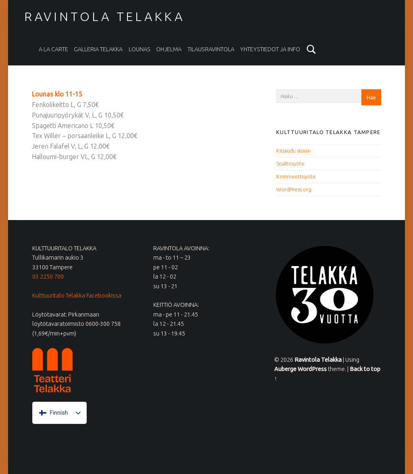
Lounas (139, 49)
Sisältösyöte (290, 163)
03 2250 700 (48, 276)
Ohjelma (168, 49)
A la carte (53, 49)
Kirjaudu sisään (293, 150)
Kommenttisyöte (296, 176)
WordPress (312, 369)
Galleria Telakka (98, 49)
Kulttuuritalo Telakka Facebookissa (76, 295)
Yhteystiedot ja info (270, 49)
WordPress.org (293, 189)
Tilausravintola (211, 49)
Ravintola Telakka (104, 16)
